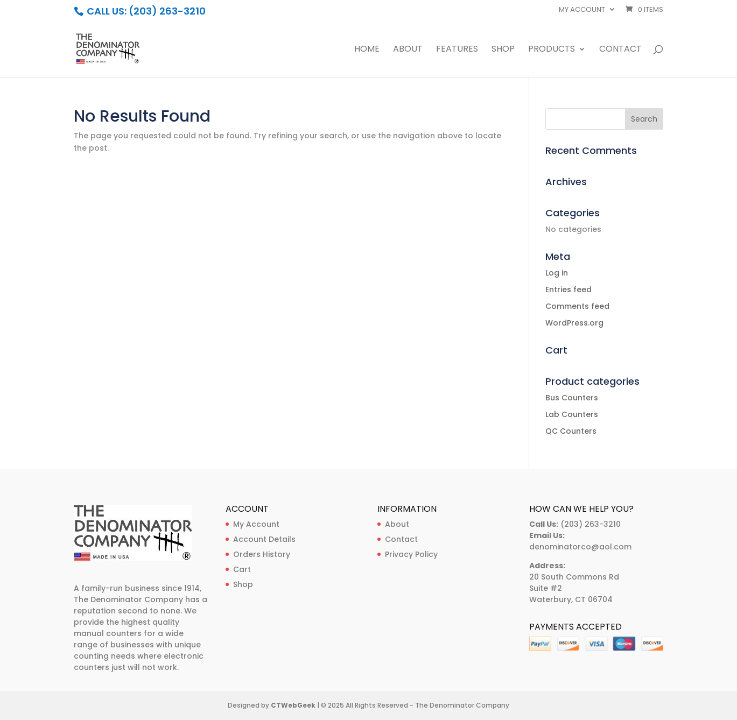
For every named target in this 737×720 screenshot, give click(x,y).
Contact (620, 50)
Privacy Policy (411, 554)
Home (367, 50)
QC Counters (570, 431)
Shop (503, 50)
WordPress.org (574, 322)
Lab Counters (571, 414)
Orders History (261, 554)
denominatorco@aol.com (580, 546)
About (408, 50)
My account (582, 10)
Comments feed (577, 306)
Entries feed (568, 289)
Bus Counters (571, 397)
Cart (242, 569)
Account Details (264, 539)
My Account (256, 524)
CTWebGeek (293, 705)
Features (457, 50)
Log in (556, 272)
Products (551, 50)
